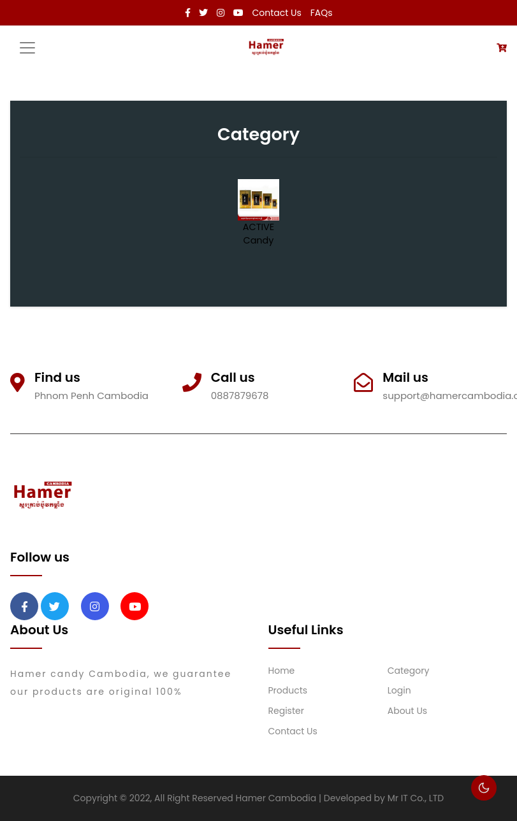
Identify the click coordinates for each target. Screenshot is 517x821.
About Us (407, 710)
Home (281, 670)
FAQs (321, 12)
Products (288, 690)
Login (399, 690)
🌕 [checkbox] (484, 788)
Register (286, 710)
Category (409, 670)
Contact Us (277, 12)
